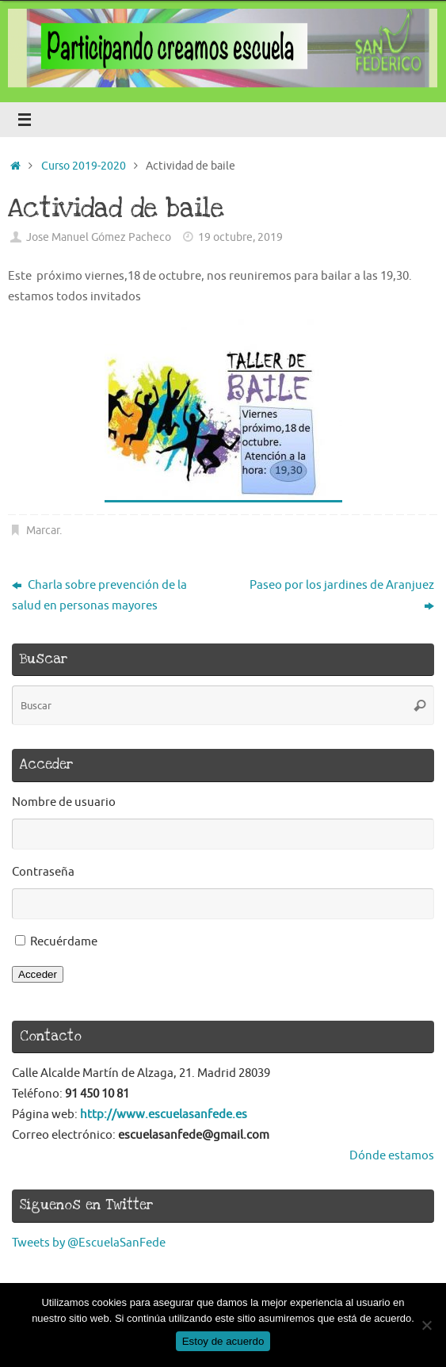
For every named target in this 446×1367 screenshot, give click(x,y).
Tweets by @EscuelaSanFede (89, 1243)
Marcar (42, 530)
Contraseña (43, 872)
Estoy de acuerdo (223, 1341)
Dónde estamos (391, 1155)
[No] (426, 1325)
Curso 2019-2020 (83, 166)
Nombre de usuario (64, 802)
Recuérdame (63, 941)
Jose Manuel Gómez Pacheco (98, 237)
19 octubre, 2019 (240, 237)
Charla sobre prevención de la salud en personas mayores (99, 595)
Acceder (37, 974)
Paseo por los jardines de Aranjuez (342, 595)
